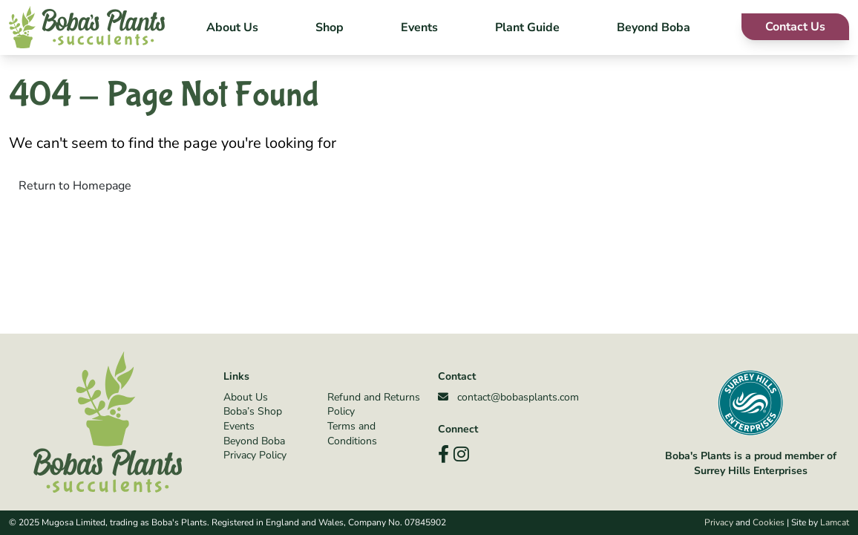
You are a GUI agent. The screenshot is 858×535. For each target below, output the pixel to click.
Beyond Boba (653, 27)
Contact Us (795, 27)
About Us (232, 27)
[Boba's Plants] (87, 27)
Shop (329, 27)
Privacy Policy (254, 455)
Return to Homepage (75, 186)
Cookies (769, 522)
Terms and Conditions (352, 433)
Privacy (718, 522)
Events (419, 27)
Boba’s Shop (252, 411)
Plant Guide (527, 27)
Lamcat (834, 522)
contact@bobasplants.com (508, 397)
